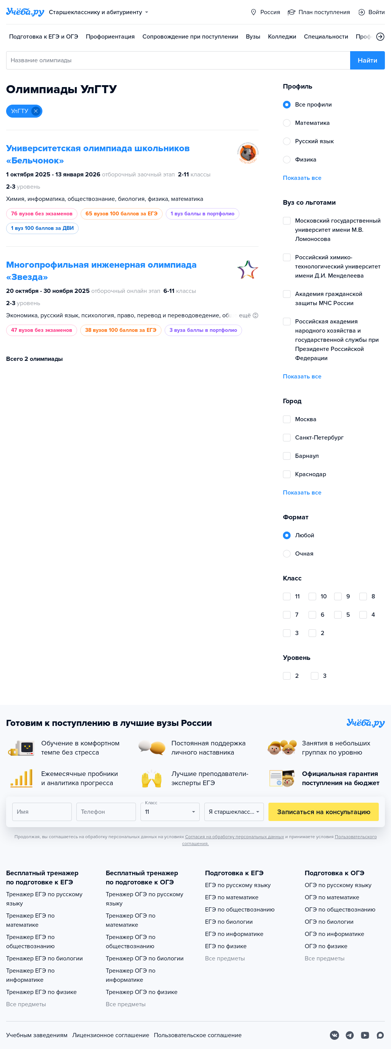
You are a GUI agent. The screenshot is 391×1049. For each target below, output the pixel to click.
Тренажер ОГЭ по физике (142, 992)
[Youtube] (365, 1035)
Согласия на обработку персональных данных (234, 836)
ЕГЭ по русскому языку (238, 885)
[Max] (380, 1035)
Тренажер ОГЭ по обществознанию (130, 941)
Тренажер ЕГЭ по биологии (44, 958)
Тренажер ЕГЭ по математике (30, 920)
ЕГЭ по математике (232, 897)
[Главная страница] (25, 12)
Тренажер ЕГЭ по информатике (30, 975)
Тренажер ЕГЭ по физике (41, 992)
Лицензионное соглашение (110, 1035)
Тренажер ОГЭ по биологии (145, 958)
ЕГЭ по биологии (229, 922)
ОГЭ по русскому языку (338, 885)
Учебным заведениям (37, 1035)
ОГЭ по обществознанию (340, 909)
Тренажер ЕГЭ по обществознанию (30, 941)
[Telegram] (349, 1035)
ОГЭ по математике (332, 897)
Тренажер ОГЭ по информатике (130, 975)
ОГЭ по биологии (329, 922)
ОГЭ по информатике (334, 934)
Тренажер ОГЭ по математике (130, 920)
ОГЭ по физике (326, 946)
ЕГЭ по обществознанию (240, 909)
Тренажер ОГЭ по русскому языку (144, 899)
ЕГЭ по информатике (234, 934)
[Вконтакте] (334, 1035)
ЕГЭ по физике (226, 946)
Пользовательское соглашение (198, 1035)
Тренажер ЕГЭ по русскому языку (44, 899)
